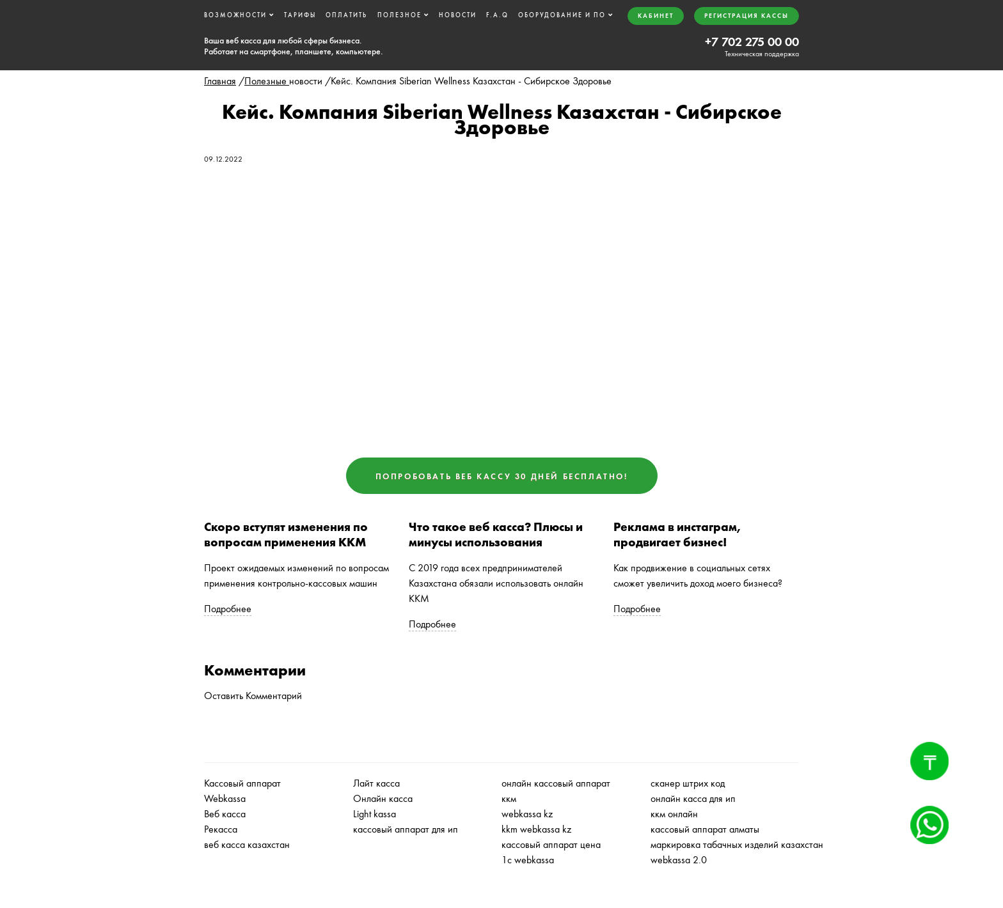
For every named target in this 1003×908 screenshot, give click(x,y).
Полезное (399, 15)
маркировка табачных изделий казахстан (737, 844)
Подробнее (227, 608)
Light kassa (374, 813)
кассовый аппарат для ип (405, 829)
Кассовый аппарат (242, 783)
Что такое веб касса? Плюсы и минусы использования (496, 534)
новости (305, 81)
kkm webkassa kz (536, 829)
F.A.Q (497, 15)
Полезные (266, 81)
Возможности (235, 15)
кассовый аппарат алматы (705, 829)
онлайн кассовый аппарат (556, 783)
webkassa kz (527, 813)
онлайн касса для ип (693, 798)
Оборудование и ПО (562, 15)
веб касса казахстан (247, 844)
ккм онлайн (674, 813)
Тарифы (300, 15)
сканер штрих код (688, 783)
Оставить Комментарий (253, 695)
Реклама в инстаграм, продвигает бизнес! (677, 534)
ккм (509, 798)
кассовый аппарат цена (551, 844)
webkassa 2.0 (679, 859)
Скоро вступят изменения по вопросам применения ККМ (286, 534)
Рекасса (220, 829)
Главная (220, 81)
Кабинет (656, 16)
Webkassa (225, 798)
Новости (458, 15)
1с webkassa (528, 859)
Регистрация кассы (746, 16)
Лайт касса (376, 783)
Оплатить (346, 15)
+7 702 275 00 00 (752, 41)
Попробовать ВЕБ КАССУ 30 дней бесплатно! (501, 476)
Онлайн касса (383, 798)
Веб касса (225, 813)
